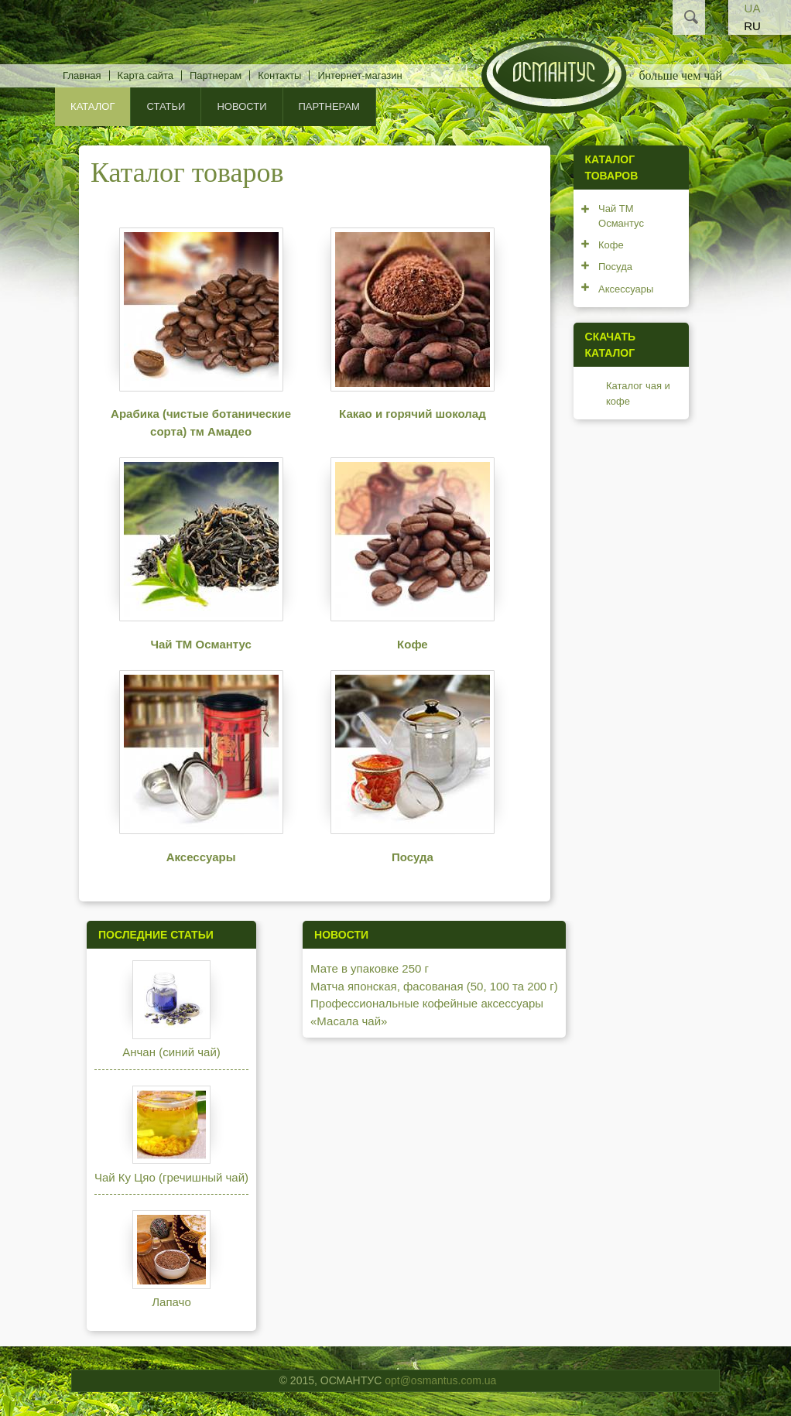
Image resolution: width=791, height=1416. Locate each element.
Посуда (412, 857)
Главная (82, 75)
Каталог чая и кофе (638, 393)
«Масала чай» (348, 1021)
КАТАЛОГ (92, 106)
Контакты (279, 75)
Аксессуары (201, 857)
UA (753, 8)
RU (752, 25)
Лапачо (171, 1301)
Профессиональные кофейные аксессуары (426, 1003)
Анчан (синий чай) (171, 1052)
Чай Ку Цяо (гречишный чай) (171, 1177)
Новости (241, 106)
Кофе (412, 644)
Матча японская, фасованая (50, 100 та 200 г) (434, 986)
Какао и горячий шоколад (412, 413)
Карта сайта (145, 75)
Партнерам (215, 75)
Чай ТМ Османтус (200, 644)
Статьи (165, 106)
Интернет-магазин (359, 75)
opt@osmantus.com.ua (440, 1380)
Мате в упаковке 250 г (369, 968)
